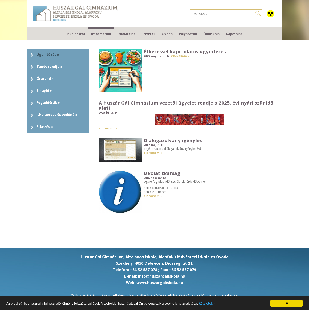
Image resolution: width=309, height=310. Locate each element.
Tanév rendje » (49, 66)
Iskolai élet (126, 34)
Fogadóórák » (48, 102)
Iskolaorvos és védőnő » (56, 114)
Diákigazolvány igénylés (173, 140)
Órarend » (45, 78)
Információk (101, 34)
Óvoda (167, 34)
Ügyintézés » (47, 54)
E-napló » (44, 90)
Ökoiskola (211, 34)
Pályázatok (188, 34)
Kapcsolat (234, 34)
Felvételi (148, 34)
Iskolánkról (76, 34)
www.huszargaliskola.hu (159, 282)
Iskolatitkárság (162, 173)
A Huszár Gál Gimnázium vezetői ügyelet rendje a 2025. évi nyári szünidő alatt (186, 105)
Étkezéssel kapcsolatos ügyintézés (185, 51)
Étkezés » (44, 126)
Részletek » (207, 303)
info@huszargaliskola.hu (161, 276)
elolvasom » (180, 56)
